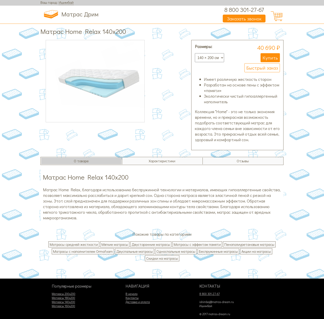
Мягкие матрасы (114, 244)
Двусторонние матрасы (151, 244)
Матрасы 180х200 (63, 298)
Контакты (132, 298)
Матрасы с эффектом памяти (197, 244)
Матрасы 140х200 (63, 302)
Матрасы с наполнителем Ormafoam (83, 251)
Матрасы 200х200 (63, 294)
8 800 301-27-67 (244, 9)
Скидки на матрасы (162, 258)
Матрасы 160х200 (63, 306)
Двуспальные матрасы (134, 251)
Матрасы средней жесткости (74, 244)
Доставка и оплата (138, 302)
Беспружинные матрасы (218, 251)
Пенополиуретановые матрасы (249, 244)
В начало (131, 294)
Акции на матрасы (256, 251)
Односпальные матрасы (175, 251)
